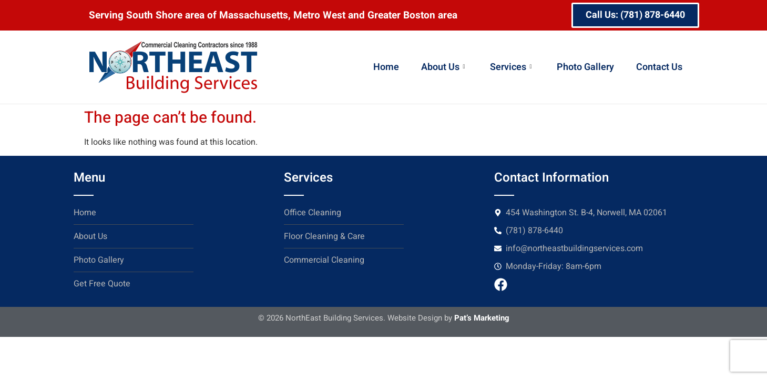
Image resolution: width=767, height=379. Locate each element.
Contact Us (659, 67)
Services (510, 67)
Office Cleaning (312, 212)
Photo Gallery (585, 67)
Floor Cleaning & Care (324, 236)
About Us (443, 67)
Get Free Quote (102, 283)
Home (386, 67)
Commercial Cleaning (324, 260)
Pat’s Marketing (481, 318)
